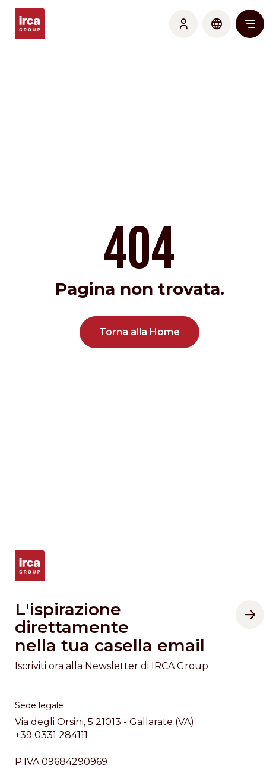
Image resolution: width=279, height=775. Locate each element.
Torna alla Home (139, 332)
